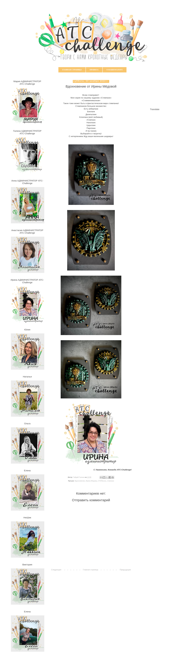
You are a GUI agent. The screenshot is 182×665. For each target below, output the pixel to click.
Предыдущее (125, 570)
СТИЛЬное (102, 481)
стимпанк (110, 481)
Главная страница (72, 70)
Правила (94, 70)
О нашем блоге (114, 70)
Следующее (56, 570)
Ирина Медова (91, 481)
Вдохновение (80, 481)
